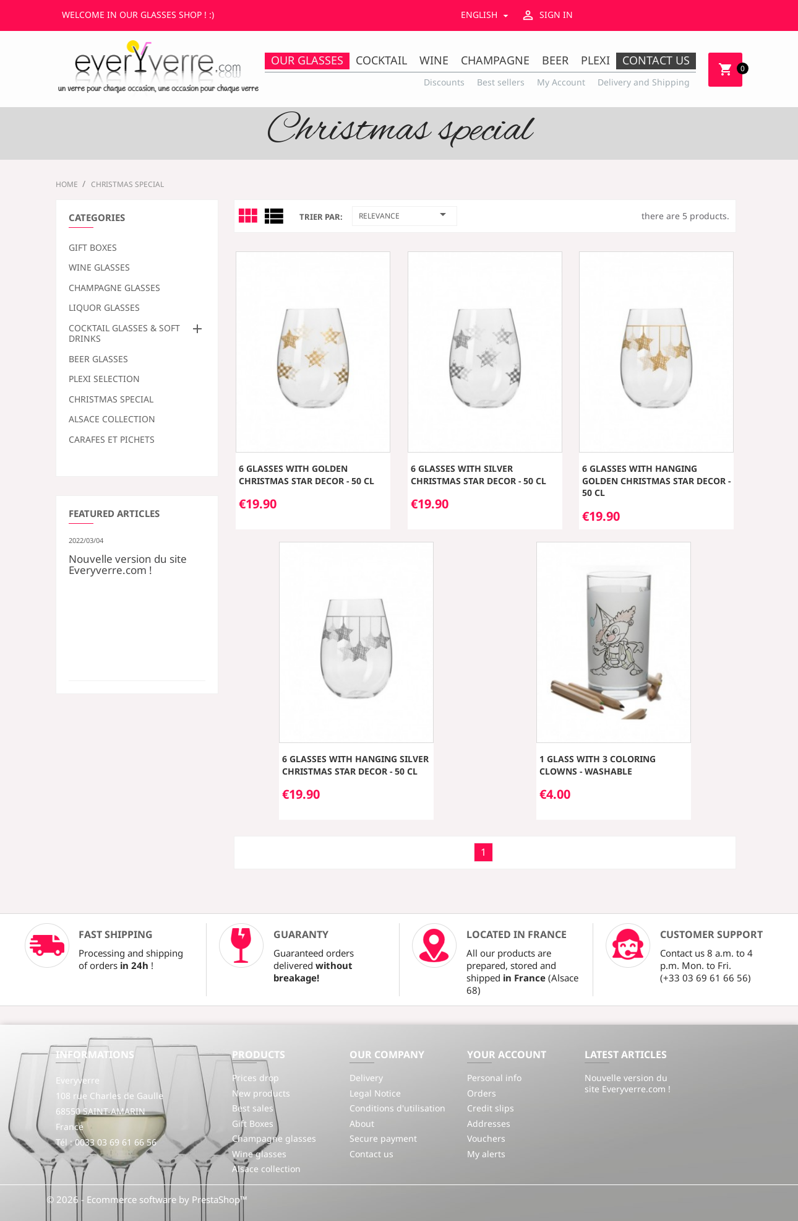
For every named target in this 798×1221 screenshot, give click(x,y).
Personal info (494, 1078)
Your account (506, 1054)
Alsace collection (112, 419)
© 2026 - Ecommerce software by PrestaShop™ (146, 1199)
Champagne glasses (114, 287)
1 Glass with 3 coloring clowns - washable (597, 765)
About (362, 1123)
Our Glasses (307, 60)
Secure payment (383, 1138)
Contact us (656, 60)
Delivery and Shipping (644, 82)
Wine (433, 60)
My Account (561, 82)
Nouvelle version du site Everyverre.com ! (128, 563)
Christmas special (111, 399)
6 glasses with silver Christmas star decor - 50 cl (478, 475)
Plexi (595, 60)
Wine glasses (99, 267)
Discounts (444, 82)
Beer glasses (98, 359)
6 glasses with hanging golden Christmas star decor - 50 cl (656, 481)
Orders (481, 1093)
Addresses (488, 1123)
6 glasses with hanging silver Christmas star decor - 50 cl (355, 765)
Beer (555, 60)
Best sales (252, 1108)
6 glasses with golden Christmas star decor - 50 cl (306, 475)
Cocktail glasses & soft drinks (124, 334)
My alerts (486, 1154)
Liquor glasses (104, 307)
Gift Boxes (93, 247)
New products (261, 1093)
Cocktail (381, 60)
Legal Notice (375, 1093)
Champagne (495, 60)
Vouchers (486, 1138)
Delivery (366, 1078)
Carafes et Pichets (112, 439)
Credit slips (490, 1108)
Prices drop (255, 1078)
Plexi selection (104, 379)
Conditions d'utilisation (397, 1108)
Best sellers (501, 82)
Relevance (404, 214)
